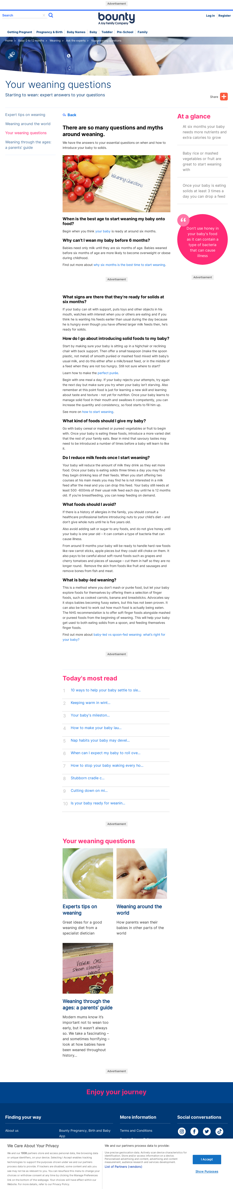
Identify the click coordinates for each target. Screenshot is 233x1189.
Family (143, 32)
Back (69, 115)
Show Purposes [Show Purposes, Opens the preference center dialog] (206, 1177)
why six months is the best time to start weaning (129, 265)
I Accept (207, 1164)
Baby (93, 32)
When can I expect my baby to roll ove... (105, 753)
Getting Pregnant (19, 32)
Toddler (107, 32)
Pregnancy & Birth (49, 32)
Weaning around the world (28, 124)
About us (11, 1130)
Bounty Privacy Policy (136, 1139)
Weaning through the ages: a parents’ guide (28, 145)
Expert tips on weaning (25, 115)
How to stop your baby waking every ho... (107, 765)
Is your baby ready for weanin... (98, 803)
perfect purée (108, 373)
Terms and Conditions (136, 1130)
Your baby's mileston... (90, 715)
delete (44, 15)
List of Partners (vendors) (123, 1171)
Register (224, 15)
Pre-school (125, 32)
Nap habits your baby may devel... (100, 740)
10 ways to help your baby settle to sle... (106, 690)
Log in (210, 15)
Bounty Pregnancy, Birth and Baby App (85, 1133)
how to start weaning (97, 412)
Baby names (76, 32)
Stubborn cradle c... (87, 778)
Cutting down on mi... (89, 790)
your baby (103, 231)
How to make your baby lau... (96, 728)
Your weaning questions (25, 133)
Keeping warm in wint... (90, 703)
